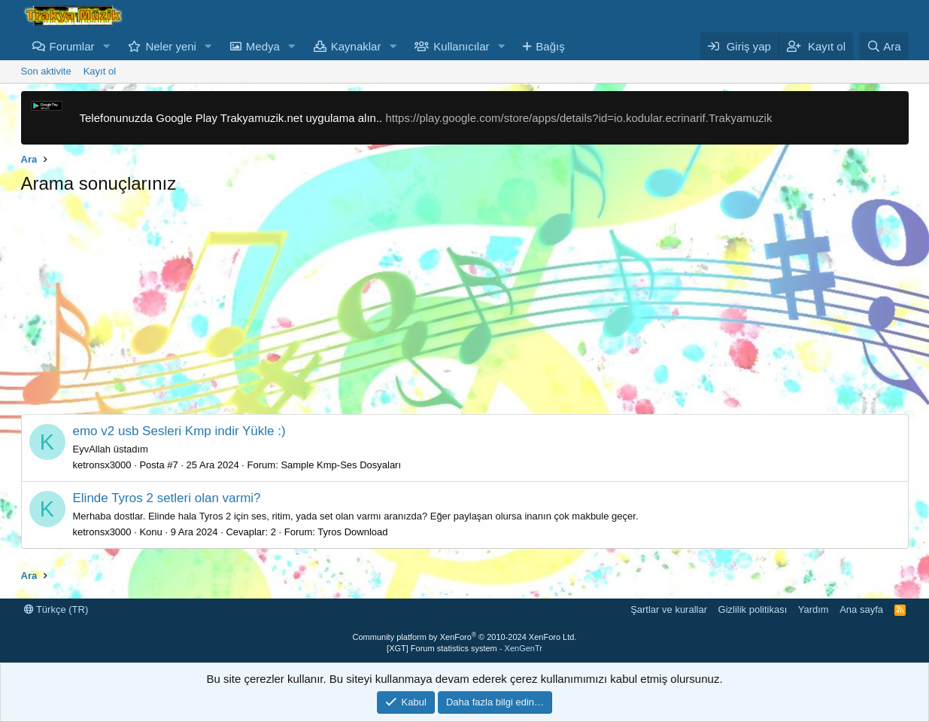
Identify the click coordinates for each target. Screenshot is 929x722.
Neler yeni (170, 46)
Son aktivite (46, 71)
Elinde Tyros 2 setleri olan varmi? (167, 498)
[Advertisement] (465, 308)
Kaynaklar (356, 46)
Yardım (813, 609)
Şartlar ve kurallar (668, 609)
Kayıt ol (99, 71)
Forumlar (72, 46)
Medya (263, 46)
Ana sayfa (861, 609)
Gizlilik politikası (753, 609)
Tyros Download (352, 532)
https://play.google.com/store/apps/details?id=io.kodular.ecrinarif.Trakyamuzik (578, 117)
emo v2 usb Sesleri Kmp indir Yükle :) (179, 431)
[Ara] (884, 46)
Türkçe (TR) (56, 609)
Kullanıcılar (461, 46)
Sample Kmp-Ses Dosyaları (341, 465)
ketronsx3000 (102, 465)
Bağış (550, 46)
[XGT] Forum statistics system (464, 648)
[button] (106, 46)
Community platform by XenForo (465, 636)
